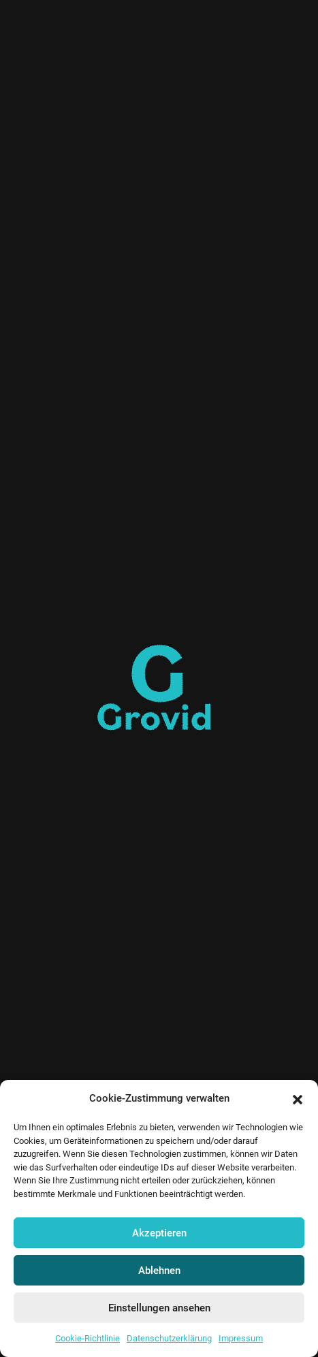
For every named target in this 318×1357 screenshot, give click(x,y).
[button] (297, 1099)
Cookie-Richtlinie (87, 1338)
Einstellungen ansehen (159, 1308)
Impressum (241, 1338)
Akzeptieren (159, 1233)
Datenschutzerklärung (169, 1338)
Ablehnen (159, 1270)
